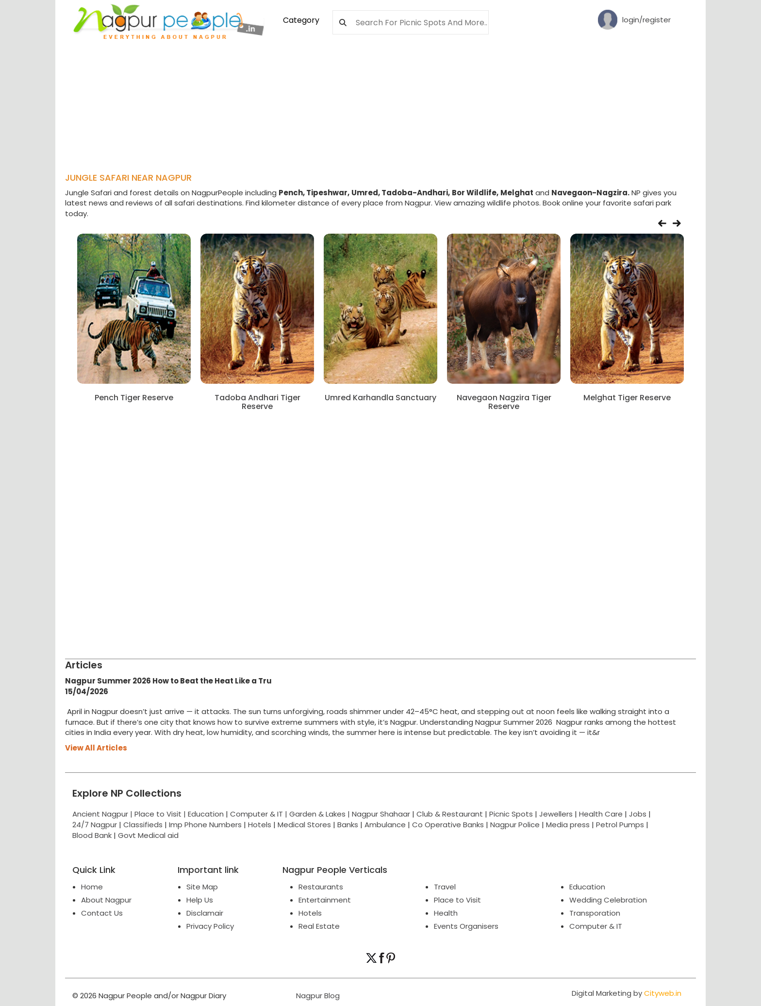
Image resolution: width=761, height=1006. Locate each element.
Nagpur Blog (317, 995)
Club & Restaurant (449, 814)
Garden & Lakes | (320, 814)
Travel (445, 887)
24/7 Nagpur (94, 824)
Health (446, 913)
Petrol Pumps (620, 824)
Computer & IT (595, 926)
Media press (568, 824)
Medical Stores (304, 824)
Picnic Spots (511, 814)
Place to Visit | (161, 814)
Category (301, 20)
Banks (347, 824)
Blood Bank (92, 835)
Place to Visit (457, 900)
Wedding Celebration (608, 900)
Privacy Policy (210, 926)
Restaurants (320, 887)
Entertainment (324, 900)
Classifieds (143, 824)
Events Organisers (466, 926)
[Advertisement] (300, 68)
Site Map (202, 887)
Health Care (601, 814)
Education (207, 814)
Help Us (199, 900)
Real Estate (319, 926)
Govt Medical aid (148, 835)
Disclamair (204, 913)
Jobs (637, 814)
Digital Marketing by (626, 993)
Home (92, 887)
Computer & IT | (259, 814)
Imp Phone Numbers (205, 824)
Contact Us (102, 913)
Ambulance (385, 824)
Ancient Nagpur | (103, 814)
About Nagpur (106, 900)
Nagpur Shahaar (381, 814)
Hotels (259, 824)
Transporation (594, 913)
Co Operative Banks (448, 824)
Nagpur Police (515, 824)
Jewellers (556, 814)
